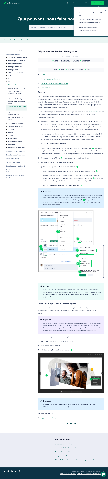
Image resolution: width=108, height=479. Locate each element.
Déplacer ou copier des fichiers (51, 79)
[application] (103, 474)
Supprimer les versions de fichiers (15, 118)
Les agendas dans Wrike (62, 456)
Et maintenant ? (46, 88)
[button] (80, 3)
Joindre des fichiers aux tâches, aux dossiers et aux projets (16, 93)
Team (62, 70)
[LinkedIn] (75, 423)
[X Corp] (67, 423)
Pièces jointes (43, 40)
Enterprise (86, 60)
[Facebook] (71, 423)
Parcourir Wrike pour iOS (62, 452)
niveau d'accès (93, 112)
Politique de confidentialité (68, 473)
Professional (65, 60)
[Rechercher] (54, 27)
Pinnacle (80, 70)
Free (56, 60)
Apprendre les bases (28, 40)
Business (76, 60)
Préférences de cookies (97, 473)
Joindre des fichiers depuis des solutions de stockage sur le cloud (16, 101)
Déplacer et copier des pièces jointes (17, 108)
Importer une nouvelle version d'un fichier (14, 113)
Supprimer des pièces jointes (50, 418)
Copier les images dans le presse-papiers (54, 83)
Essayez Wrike (97, 3)
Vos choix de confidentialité (94, 476)
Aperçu (43, 75)
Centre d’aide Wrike (11, 40)
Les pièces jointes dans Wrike (16, 88)
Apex (88, 70)
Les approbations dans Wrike (63, 444)
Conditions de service (83, 473)
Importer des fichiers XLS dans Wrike (66, 448)
